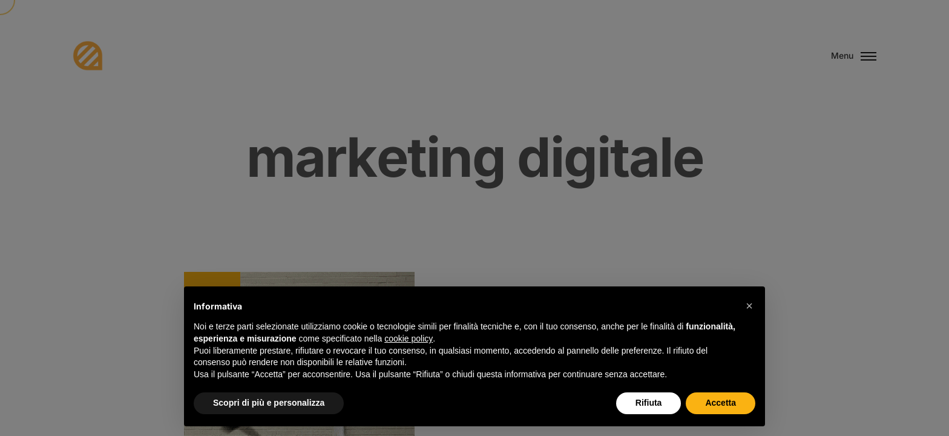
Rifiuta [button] (648, 403)
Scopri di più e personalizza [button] (268, 403)
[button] (749, 305)
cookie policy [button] (408, 338)
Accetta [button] (720, 403)
